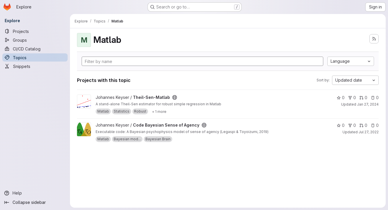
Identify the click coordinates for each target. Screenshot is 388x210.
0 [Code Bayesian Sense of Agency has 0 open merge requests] (363, 125)
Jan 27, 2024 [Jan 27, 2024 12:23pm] (368, 104)
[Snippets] (35, 66)
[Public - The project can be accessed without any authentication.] (174, 97)
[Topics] (35, 57)
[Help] (35, 193)
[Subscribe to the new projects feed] (374, 38)
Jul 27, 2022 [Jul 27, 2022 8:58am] (369, 132)
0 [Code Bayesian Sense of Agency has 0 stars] (341, 125)
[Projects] (35, 31)
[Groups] (35, 40)
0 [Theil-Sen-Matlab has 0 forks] (352, 97)
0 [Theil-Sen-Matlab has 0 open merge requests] (363, 97)
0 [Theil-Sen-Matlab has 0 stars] (341, 97)
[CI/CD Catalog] (35, 49)
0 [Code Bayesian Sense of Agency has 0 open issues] (375, 125)
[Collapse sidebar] (35, 202)
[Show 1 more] (159, 111)
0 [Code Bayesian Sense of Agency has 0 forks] (352, 125)
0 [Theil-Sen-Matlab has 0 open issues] (375, 97)
